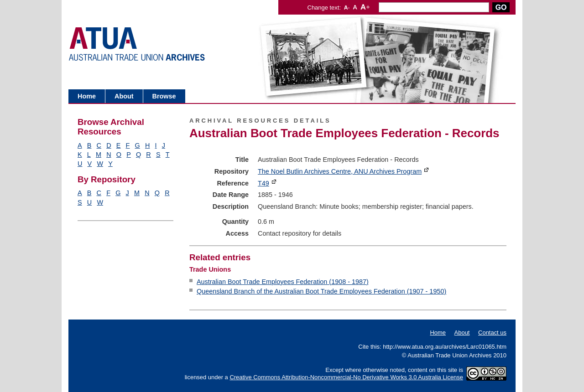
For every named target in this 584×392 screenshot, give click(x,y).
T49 (263, 183)
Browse (164, 96)
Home (87, 96)
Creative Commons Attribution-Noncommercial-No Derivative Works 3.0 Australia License (346, 377)
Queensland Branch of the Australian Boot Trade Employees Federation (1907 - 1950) (321, 291)
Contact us (492, 332)
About (124, 96)
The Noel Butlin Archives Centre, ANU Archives (340, 171)
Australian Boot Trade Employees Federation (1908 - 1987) (283, 281)
